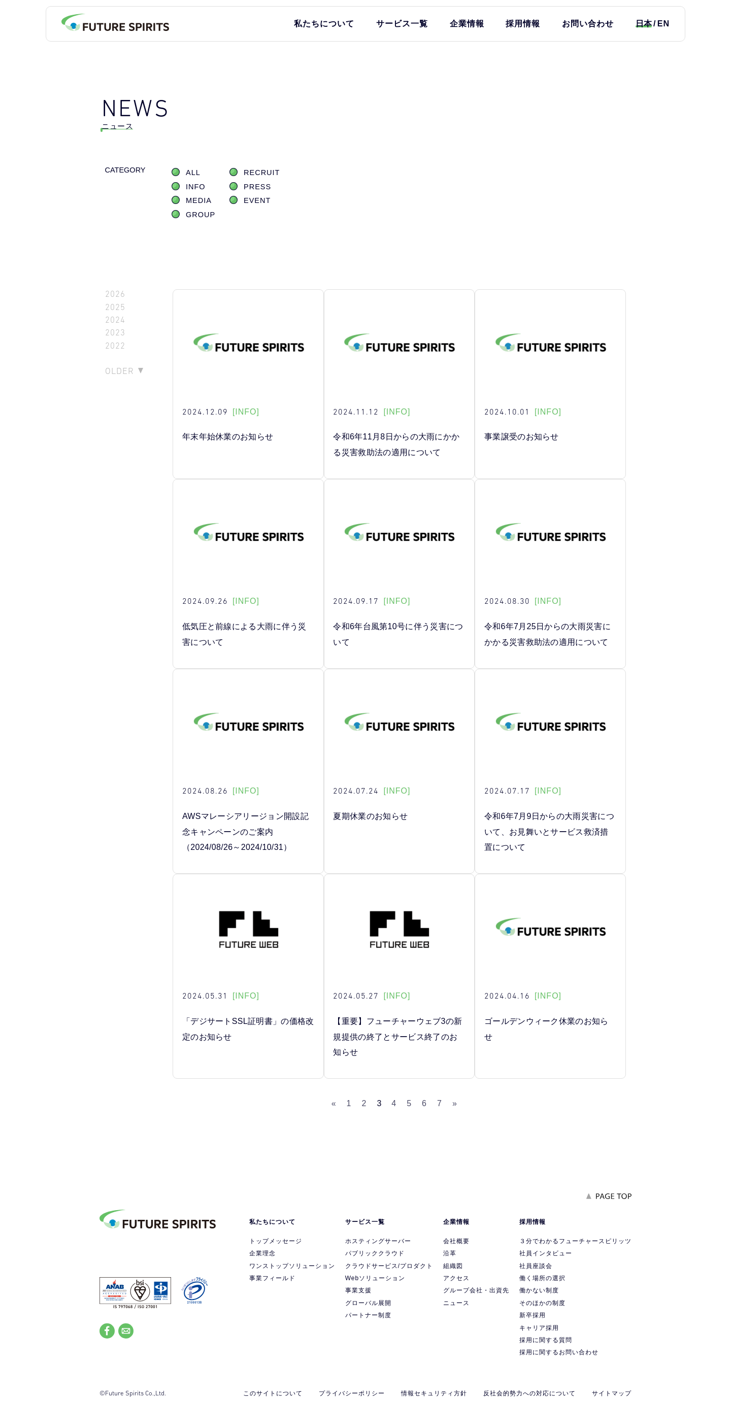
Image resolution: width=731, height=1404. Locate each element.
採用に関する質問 (545, 1340)
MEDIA (199, 200)
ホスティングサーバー (378, 1241)
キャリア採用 (539, 1327)
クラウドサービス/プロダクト (389, 1266)
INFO (196, 187)
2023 (115, 332)
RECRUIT (262, 172)
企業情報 (467, 23)
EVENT (257, 200)
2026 (115, 294)
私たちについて (324, 23)
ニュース (456, 1303)
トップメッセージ (275, 1241)
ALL (193, 172)
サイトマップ (612, 1393)
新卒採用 (532, 1315)
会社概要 (456, 1241)
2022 (115, 346)
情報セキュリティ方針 (434, 1393)
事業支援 (358, 1290)
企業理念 (262, 1253)
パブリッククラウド (375, 1253)
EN (663, 23)
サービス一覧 (402, 23)
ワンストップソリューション (292, 1266)
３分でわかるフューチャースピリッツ (575, 1241)
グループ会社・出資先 (476, 1290)
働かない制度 (539, 1290)
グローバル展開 (368, 1303)
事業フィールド (272, 1278)
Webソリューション (375, 1278)
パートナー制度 (368, 1315)
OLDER (119, 371)
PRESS (257, 187)
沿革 (449, 1253)
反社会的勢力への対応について (529, 1393)
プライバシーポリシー (352, 1393)
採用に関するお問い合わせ (559, 1352)
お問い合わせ (588, 23)
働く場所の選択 (542, 1278)
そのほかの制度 (542, 1303)
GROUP (200, 215)
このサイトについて (273, 1393)
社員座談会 (535, 1266)
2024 (115, 320)
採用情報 (523, 23)
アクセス (456, 1278)
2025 (115, 307)
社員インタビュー (545, 1253)
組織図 (453, 1266)
